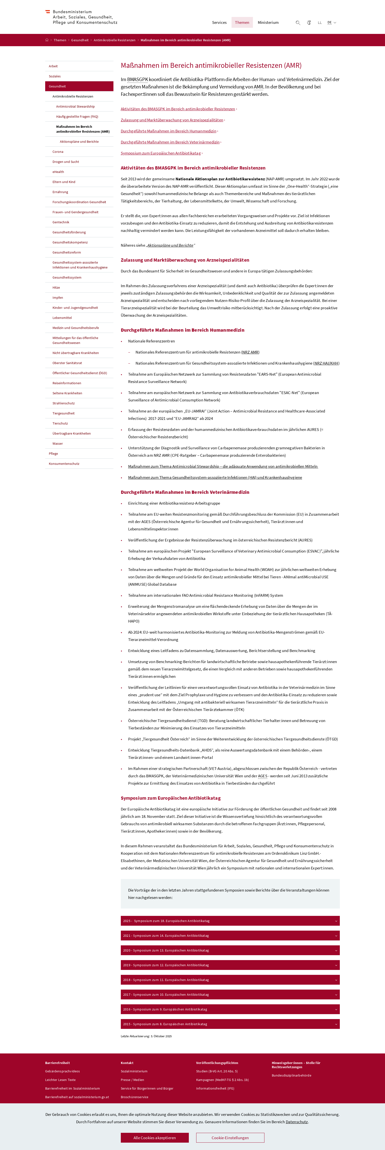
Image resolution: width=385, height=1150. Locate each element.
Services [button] (219, 22)
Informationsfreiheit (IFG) (215, 1088)
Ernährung (60, 192)
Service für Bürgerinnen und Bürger (147, 1088)
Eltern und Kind (64, 182)
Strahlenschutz (64, 403)
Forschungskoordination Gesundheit (79, 202)
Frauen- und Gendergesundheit (75, 212)
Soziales (55, 76)
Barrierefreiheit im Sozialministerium (72, 1088)
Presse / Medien (132, 1080)
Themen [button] (242, 22)
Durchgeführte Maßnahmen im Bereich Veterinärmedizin (170, 142)
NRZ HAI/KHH (326, 363)
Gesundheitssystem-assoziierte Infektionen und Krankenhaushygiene (80, 265)
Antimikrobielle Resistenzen (115, 40)
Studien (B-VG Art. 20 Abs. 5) (217, 1071)
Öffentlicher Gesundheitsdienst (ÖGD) (80, 373)
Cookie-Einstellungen (230, 1137)
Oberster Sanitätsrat (67, 363)
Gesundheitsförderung (69, 232)
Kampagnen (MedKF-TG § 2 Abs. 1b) (222, 1080)
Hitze (56, 287)
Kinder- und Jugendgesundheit (75, 307)
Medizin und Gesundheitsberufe (76, 328)
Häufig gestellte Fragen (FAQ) (77, 116)
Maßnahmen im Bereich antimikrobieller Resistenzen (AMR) (84, 129)
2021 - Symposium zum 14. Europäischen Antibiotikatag (230, 935)
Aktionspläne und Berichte (79, 141)
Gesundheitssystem (67, 277)
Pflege (53, 453)
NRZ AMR (250, 352)
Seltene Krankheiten (67, 393)
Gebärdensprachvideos (62, 1071)
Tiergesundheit (64, 413)
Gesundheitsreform (67, 252)
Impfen (58, 297)
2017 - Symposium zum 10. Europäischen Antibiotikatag (230, 994)
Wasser (58, 443)
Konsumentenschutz (64, 463)
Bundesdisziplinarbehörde (291, 1075)
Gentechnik (61, 222)
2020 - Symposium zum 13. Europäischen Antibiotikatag (230, 950)
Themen (60, 40)
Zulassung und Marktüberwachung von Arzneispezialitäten (172, 120)
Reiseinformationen (67, 383)
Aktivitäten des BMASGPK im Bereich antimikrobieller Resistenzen (178, 109)
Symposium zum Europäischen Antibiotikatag (161, 153)
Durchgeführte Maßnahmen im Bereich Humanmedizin (168, 131)
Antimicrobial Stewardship (75, 106)
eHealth (58, 172)
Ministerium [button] (268, 22)
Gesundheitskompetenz (70, 242)
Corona (58, 151)
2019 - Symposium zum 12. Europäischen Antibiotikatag (230, 965)
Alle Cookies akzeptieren (155, 1137)
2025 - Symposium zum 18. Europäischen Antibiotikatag (230, 921)
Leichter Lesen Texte (60, 1080)
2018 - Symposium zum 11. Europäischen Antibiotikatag (230, 980)
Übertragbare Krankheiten (72, 433)
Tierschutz (60, 423)
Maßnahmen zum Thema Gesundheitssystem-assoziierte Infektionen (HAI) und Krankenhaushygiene (215, 477)
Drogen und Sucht (66, 161)
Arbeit (53, 66)
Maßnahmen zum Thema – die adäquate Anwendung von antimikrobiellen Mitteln (223, 466)
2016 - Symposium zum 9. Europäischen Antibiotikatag (230, 1009)
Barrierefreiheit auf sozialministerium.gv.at (77, 1097)
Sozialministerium (134, 1071)
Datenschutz (297, 1121)
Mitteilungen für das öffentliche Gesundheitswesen (75, 340)
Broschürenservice (135, 1097)
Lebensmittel (62, 317)
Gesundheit (80, 40)
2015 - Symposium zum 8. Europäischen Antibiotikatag (230, 1024)
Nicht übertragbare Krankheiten (76, 353)
